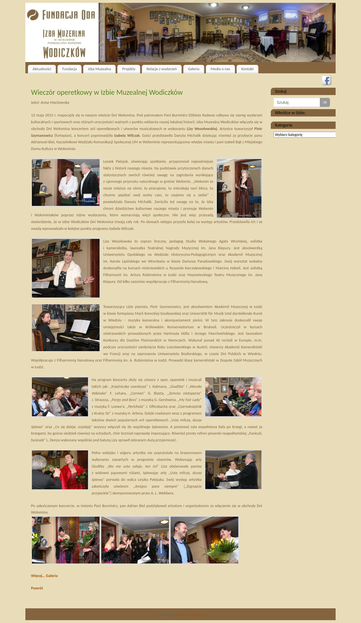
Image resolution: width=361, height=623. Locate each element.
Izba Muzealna (99, 69)
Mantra (180, 615)
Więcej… (38, 575)
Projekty (128, 69)
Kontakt (247, 69)
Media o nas (220, 69)
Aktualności (42, 69)
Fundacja (69, 69)
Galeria (193, 69)
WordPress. (197, 615)
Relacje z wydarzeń (162, 69)
